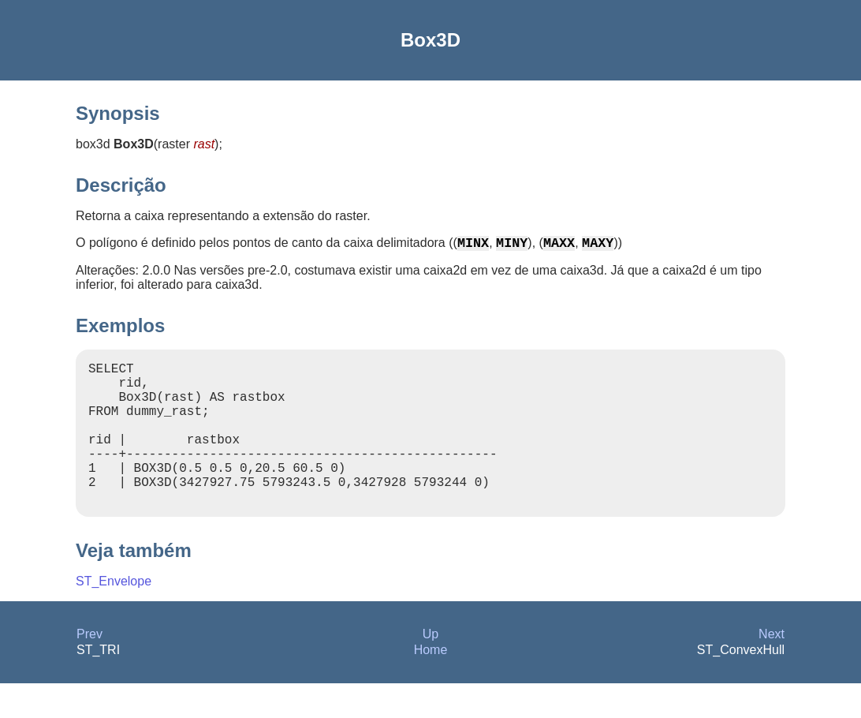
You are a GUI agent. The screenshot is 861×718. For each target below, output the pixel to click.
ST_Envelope (113, 616)
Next (771, 668)
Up (430, 668)
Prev (89, 668)
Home (431, 684)
